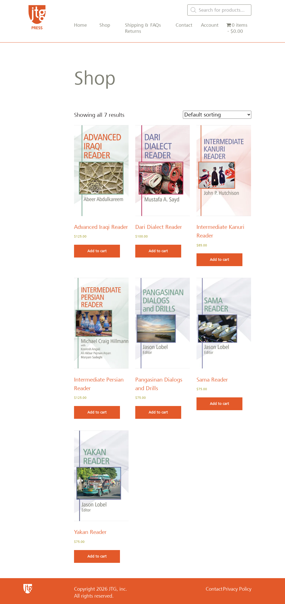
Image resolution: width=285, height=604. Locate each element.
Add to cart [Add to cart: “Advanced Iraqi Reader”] (97, 251)
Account (209, 25)
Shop (104, 25)
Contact (184, 25)
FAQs (155, 25)
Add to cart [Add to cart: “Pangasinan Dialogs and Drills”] (158, 412)
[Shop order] (217, 115)
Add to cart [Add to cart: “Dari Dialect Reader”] (158, 251)
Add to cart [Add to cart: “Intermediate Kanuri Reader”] (219, 259)
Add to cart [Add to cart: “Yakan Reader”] (97, 556)
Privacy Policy (237, 589)
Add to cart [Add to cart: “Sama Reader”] (219, 403)
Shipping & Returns (136, 28)
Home (80, 25)
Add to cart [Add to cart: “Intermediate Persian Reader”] (97, 412)
